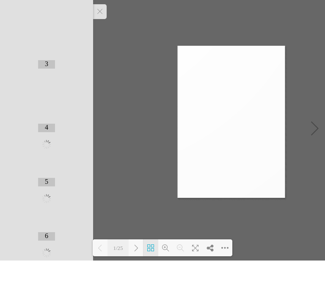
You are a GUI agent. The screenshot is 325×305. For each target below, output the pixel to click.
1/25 (118, 248)
